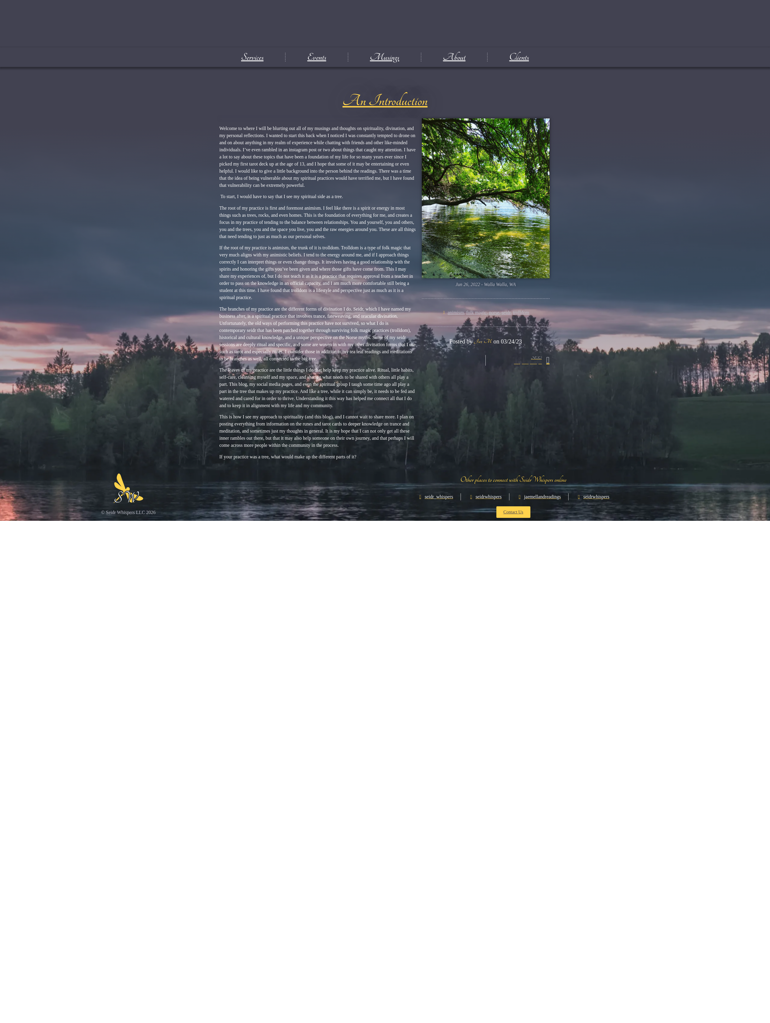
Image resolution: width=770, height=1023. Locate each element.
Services (252, 57)
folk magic (476, 312)
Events (316, 57)
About (454, 57)
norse (494, 312)
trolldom (521, 312)
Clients (519, 57)
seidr (506, 312)
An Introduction (385, 101)
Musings (384, 57)
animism (456, 312)
